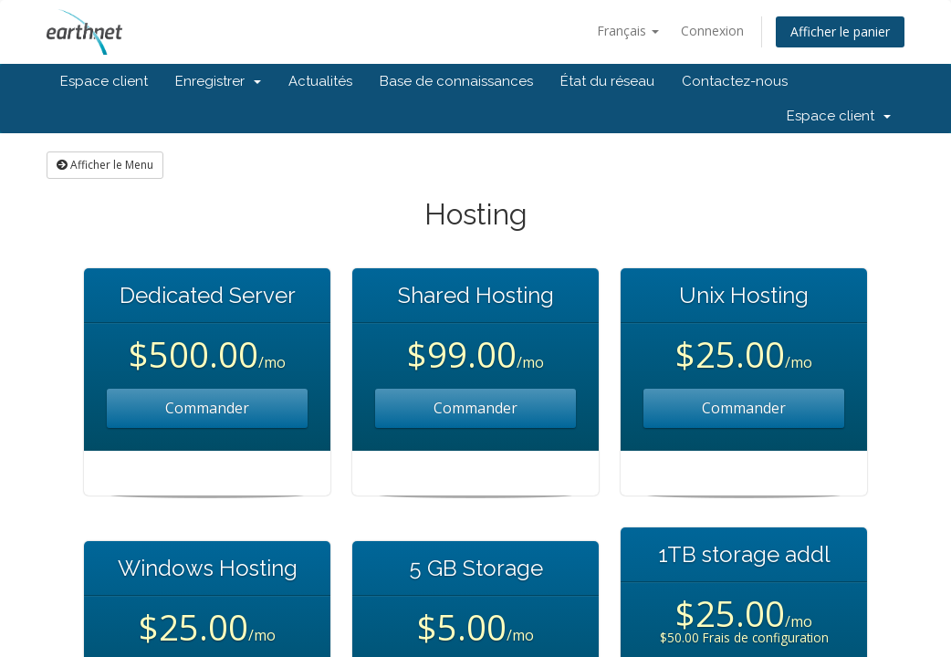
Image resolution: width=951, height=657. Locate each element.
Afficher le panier (840, 31)
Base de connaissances (456, 81)
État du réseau (607, 81)
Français (628, 30)
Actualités (320, 81)
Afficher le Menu (105, 164)
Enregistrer (218, 81)
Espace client (104, 81)
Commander (207, 408)
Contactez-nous (735, 81)
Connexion (712, 30)
